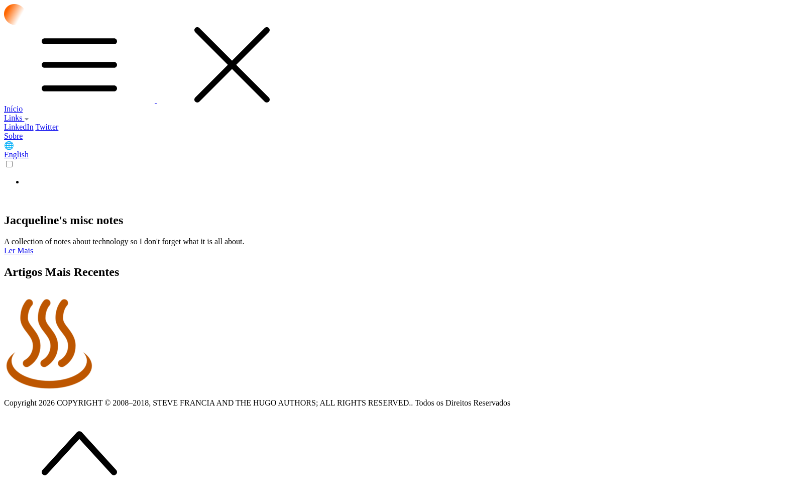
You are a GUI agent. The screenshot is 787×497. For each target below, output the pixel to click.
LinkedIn (19, 127)
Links (16, 118)
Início (13, 109)
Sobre (13, 136)
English (16, 154)
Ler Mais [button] (18, 250)
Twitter (46, 127)
